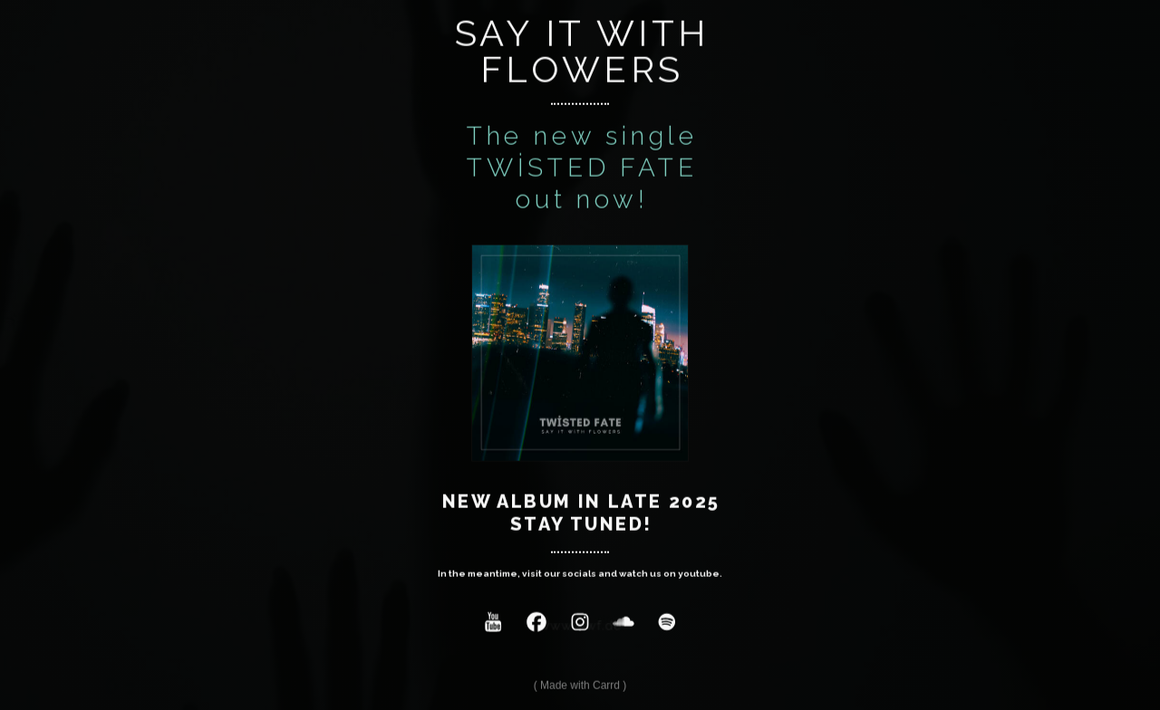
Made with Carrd (580, 686)
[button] (493, 623)
